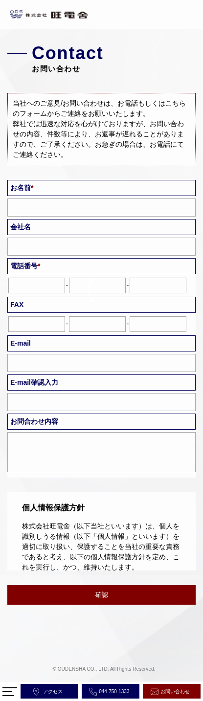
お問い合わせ (175, 691)
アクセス (53, 691)
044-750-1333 (114, 691)
